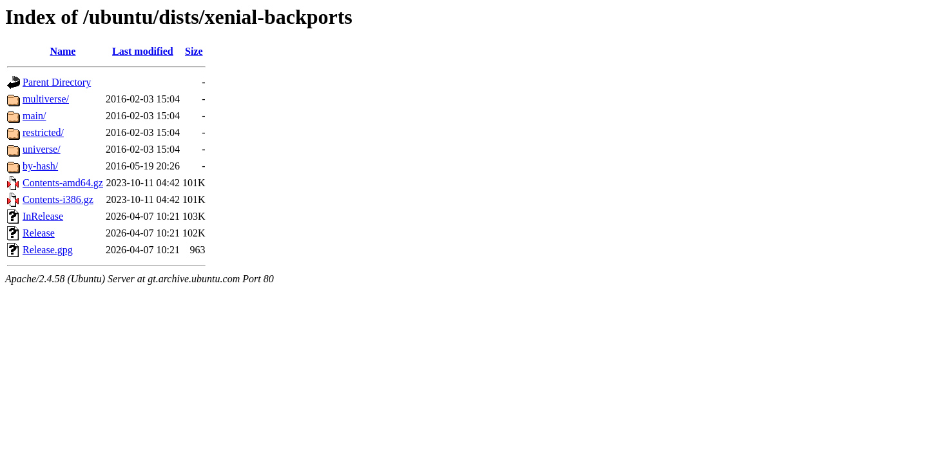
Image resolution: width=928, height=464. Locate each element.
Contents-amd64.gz (63, 182)
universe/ (42, 149)
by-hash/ (40, 165)
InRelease (43, 216)
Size (194, 51)
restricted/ (43, 132)
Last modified (142, 51)
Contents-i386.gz (58, 199)
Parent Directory (57, 82)
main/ (34, 115)
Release (39, 232)
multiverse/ (46, 98)
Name (62, 51)
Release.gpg (48, 249)
